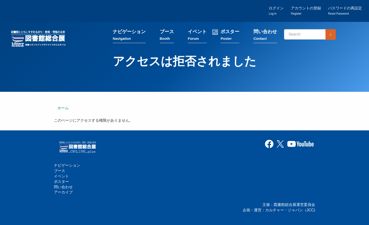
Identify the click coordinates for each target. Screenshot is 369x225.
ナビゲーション (129, 36)
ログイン (276, 10)
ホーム (63, 108)
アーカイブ (63, 192)
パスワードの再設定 (345, 10)
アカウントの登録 (306, 10)
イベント (197, 36)
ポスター (230, 36)
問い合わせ (265, 36)
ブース (167, 36)
